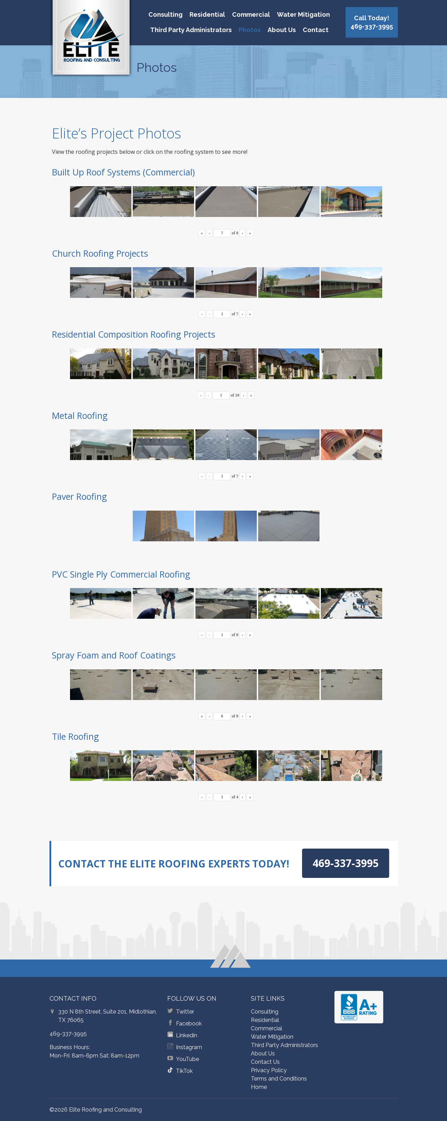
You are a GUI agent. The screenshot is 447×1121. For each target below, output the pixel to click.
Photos (250, 29)
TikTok (184, 1071)
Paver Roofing (79, 496)
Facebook (189, 1023)
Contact (316, 29)
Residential (207, 14)
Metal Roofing (80, 415)
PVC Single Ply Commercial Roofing (121, 574)
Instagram (189, 1047)
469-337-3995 (68, 1033)
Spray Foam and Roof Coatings (114, 655)
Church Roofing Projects (100, 253)
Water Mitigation (303, 14)
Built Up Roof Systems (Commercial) (123, 172)
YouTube (187, 1059)
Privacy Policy (269, 1070)
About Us (282, 29)
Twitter (185, 1011)
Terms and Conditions (279, 1078)
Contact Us (265, 1062)
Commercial (251, 14)
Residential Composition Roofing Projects (133, 334)
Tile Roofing (75, 736)
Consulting (165, 14)
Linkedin (186, 1035)
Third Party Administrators (191, 29)
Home (259, 1087)
